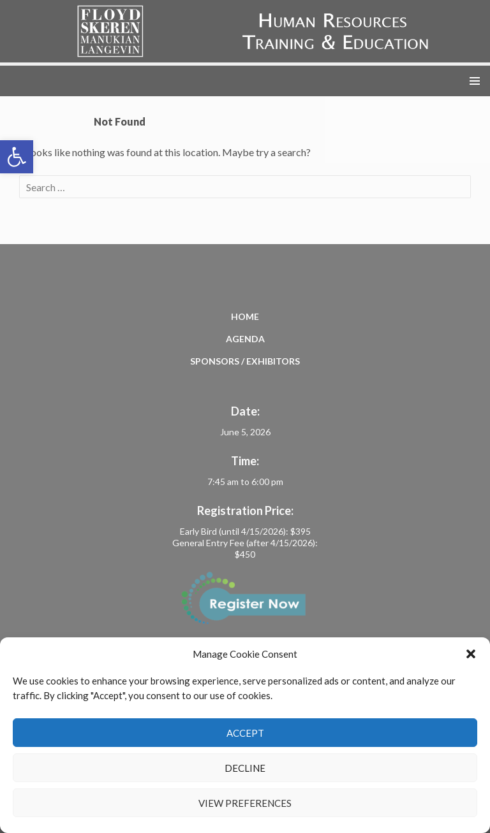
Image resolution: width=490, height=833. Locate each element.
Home (245, 316)
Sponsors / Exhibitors (245, 361)
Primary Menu (474, 81)
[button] (16, 156)
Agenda (245, 338)
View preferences (245, 803)
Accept (245, 733)
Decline (245, 768)
